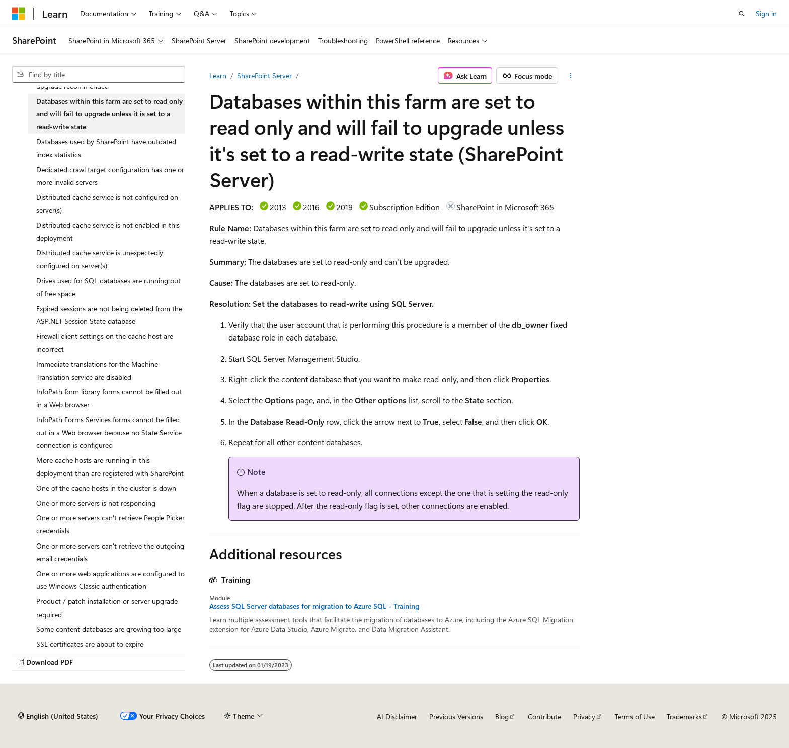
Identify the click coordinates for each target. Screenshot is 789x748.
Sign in (766, 13)
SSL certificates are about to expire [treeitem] (89, 644)
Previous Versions (456, 716)
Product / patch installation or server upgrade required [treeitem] (107, 607)
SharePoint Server (264, 75)
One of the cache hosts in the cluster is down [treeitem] (106, 488)
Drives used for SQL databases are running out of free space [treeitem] (108, 287)
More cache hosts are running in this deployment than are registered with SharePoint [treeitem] (110, 466)
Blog (502, 716)
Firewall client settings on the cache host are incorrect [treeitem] (104, 342)
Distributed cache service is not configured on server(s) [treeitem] (107, 203)
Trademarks (684, 716)
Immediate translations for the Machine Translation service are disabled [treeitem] (97, 370)
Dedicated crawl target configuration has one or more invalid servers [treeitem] (110, 176)
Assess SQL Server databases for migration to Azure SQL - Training (314, 606)
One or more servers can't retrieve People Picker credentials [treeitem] (110, 524)
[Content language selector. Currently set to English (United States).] (58, 716)
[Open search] (742, 14)
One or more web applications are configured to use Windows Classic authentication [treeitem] (110, 580)
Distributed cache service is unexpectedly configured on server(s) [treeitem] (99, 259)
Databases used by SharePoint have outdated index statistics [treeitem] (106, 148)
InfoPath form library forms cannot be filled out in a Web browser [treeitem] (109, 398)
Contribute (544, 716)
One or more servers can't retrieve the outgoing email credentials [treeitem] (110, 552)
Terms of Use (635, 716)
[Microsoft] (18, 13)
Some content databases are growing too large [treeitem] (108, 629)
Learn (217, 75)
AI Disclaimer (397, 716)
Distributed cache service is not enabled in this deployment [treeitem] (108, 231)
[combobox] (98, 74)
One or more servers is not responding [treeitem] (95, 503)
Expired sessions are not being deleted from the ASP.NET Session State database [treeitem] (109, 315)
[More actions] (571, 75)
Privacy (584, 716)
